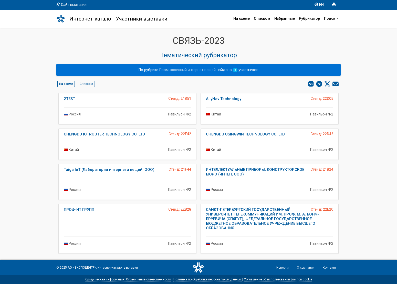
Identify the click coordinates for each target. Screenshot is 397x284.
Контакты (330, 267)
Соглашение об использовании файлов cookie (278, 279)
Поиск (329, 18)
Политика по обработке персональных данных (207, 279)
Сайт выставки (71, 5)
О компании (306, 267)
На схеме (241, 18)
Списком (262, 18)
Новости (282, 267)
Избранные (284, 18)
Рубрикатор (309, 18)
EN (319, 5)
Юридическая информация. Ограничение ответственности (128, 279)
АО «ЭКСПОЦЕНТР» (82, 267)
